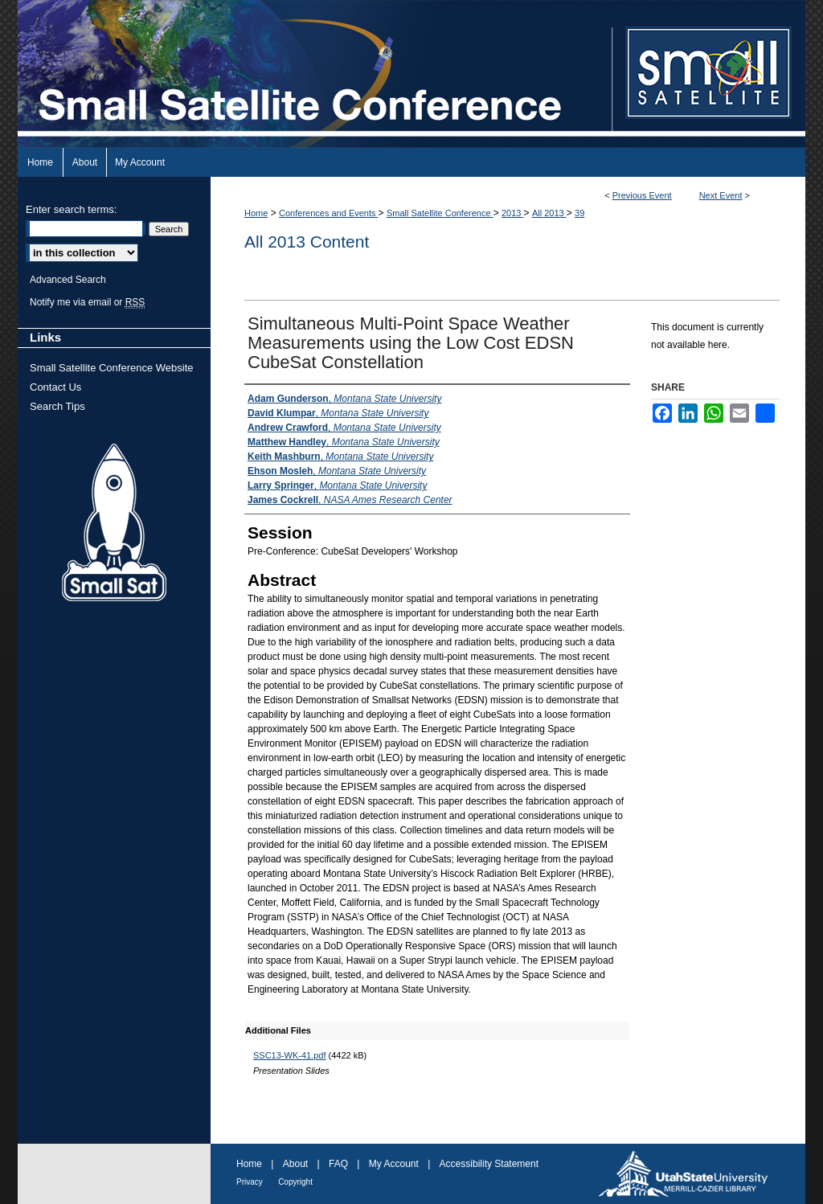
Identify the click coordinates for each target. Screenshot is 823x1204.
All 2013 (549, 213)
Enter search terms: (71, 209)
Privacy (249, 1181)
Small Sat (114, 523)
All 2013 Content (306, 241)
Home (256, 213)
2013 (513, 213)
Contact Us (55, 387)
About (295, 1163)
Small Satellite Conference (440, 213)
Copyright (295, 1181)
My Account (394, 1163)
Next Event (721, 195)
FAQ (338, 1163)
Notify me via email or (87, 302)
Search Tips (57, 406)
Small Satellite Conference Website (112, 368)
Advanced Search (68, 279)
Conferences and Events (329, 213)
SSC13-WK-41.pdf (289, 1055)
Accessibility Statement (489, 1163)
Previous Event (642, 195)
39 (579, 213)
